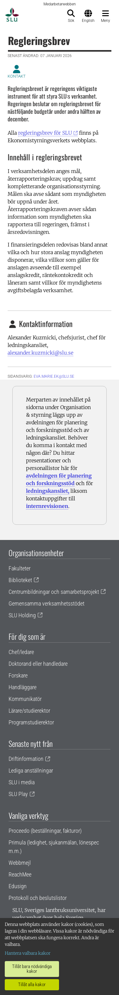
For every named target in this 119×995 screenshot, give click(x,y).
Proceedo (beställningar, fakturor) (45, 830)
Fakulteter (19, 568)
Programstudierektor (31, 722)
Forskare (18, 675)
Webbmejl (20, 862)
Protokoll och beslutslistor (38, 898)
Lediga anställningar (31, 770)
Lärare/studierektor (29, 710)
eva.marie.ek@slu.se (54, 376)
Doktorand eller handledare (38, 663)
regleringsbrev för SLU (45, 133)
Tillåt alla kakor (32, 984)
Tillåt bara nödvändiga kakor (32, 969)
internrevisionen (47, 506)
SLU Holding (22, 615)
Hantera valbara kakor (27, 953)
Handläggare (22, 687)
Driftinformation (26, 758)
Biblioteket (20, 580)
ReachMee (20, 874)
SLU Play (18, 794)
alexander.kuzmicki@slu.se (40, 353)
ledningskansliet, (47, 491)
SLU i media (22, 782)
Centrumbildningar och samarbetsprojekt (54, 591)
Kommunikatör (25, 699)
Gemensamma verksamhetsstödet (46, 603)
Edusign (18, 886)
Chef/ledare (21, 652)
